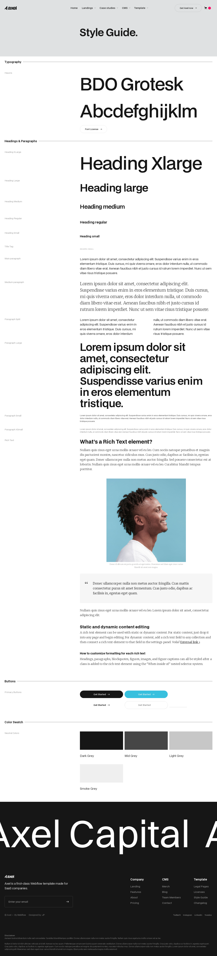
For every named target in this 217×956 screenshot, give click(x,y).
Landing (135, 886)
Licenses (199, 892)
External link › (190, 642)
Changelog (200, 903)
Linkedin (198, 915)
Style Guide (201, 897)
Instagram (187, 915)
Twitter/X (177, 915)
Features (135, 892)
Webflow (21, 915)
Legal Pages (201, 886)
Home (74, 8)
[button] (89, 8)
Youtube (208, 915)
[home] (11, 8)
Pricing (134, 903)
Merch (166, 886)
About (134, 897)
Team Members (171, 897)
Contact (167, 903)
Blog (164, 892)
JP (43, 915)
